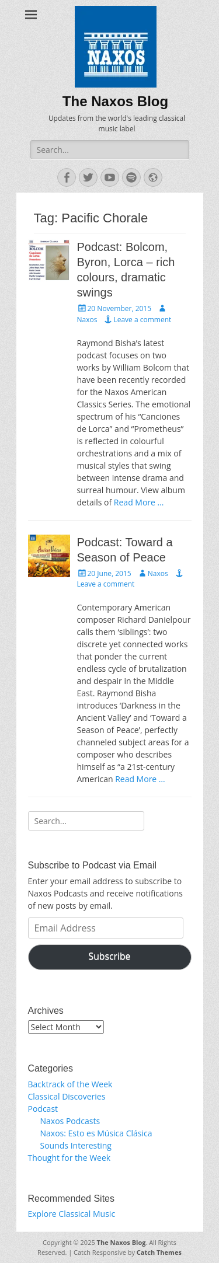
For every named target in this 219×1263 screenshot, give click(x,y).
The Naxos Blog (115, 101)
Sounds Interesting (76, 1145)
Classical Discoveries (67, 1096)
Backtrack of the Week (70, 1084)
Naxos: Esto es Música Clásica (96, 1133)
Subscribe (110, 956)
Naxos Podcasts (70, 1120)
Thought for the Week (69, 1157)
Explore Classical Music (72, 1213)
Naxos (158, 573)
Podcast (43, 1108)
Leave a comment (142, 320)
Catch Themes (159, 1252)
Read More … (139, 502)
